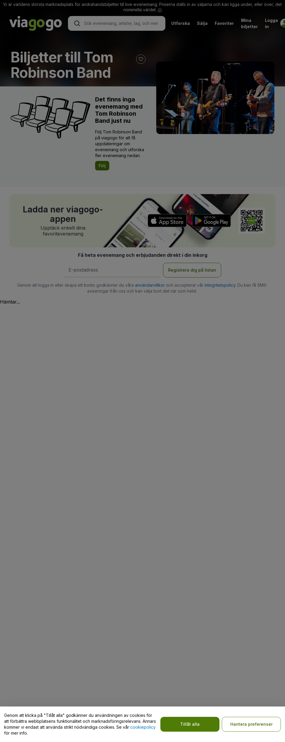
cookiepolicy (143, 727)
